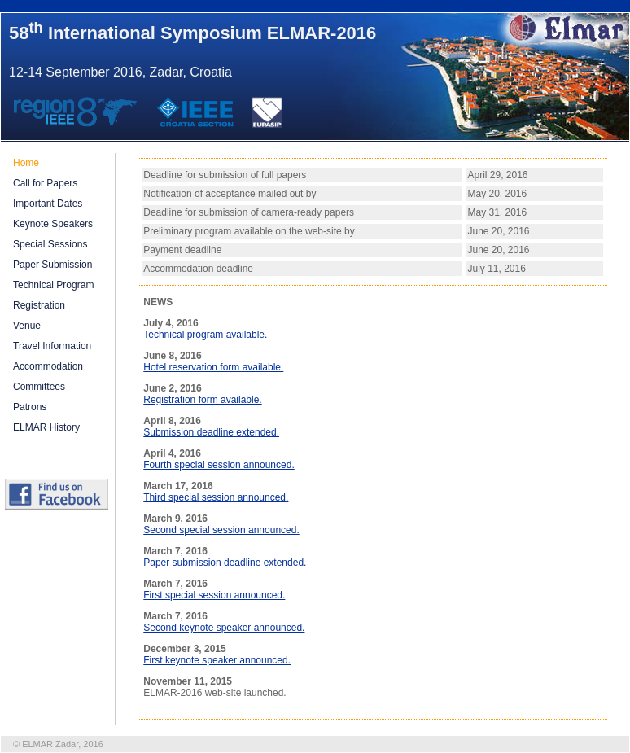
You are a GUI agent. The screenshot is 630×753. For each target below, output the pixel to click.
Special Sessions (50, 244)
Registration (39, 305)
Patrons (29, 407)
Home (26, 163)
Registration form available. (202, 399)
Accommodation (48, 366)
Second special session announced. (221, 530)
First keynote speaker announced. (217, 660)
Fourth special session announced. (218, 465)
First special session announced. (214, 595)
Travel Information (52, 346)
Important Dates (47, 203)
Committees (39, 386)
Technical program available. (205, 334)
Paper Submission (52, 264)
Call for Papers (45, 183)
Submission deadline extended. (211, 432)
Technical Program (53, 285)
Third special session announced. (215, 497)
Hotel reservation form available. (213, 367)
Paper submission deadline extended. (224, 562)
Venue (27, 325)
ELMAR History (46, 427)
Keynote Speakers (53, 224)
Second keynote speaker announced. (223, 627)
